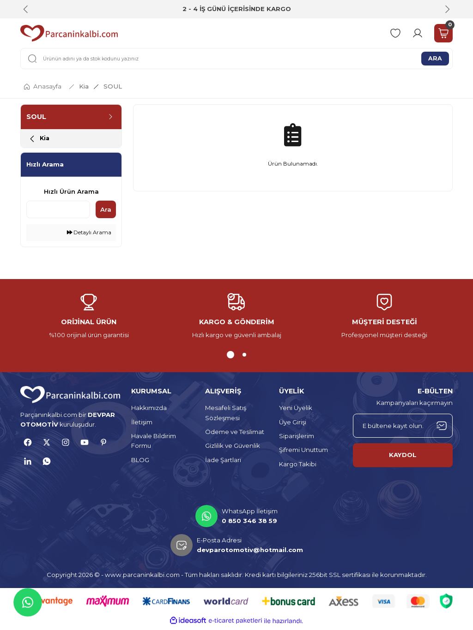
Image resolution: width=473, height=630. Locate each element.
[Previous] (25, 9)
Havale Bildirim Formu (153, 443)
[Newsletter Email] (403, 428)
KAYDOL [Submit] (403, 457)
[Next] (447, 9)
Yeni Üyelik (295, 410)
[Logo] (69, 33)
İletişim (141, 424)
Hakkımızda (149, 410)
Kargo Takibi (297, 466)
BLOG (140, 462)
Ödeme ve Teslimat (234, 434)
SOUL (112, 86)
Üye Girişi (292, 424)
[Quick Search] (58, 212)
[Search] (236, 58)
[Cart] (443, 33)
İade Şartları (223, 462)
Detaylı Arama (89, 235)
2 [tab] (244, 357)
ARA (435, 58)
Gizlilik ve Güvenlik (232, 448)
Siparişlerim (296, 438)
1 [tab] (230, 357)
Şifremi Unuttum (303, 452)
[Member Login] (417, 33)
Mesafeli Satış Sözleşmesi (225, 415)
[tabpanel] (89, 319)
